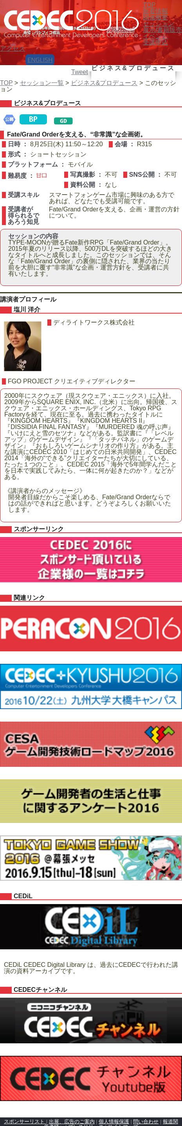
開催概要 (155, 17)
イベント (155, 36)
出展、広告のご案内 (72, 1121)
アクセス (12, 48)
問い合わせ (146, 1121)
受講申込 (155, 42)
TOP (6, 83)
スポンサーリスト (25, 1121)
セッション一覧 (42, 83)
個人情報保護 (114, 1121)
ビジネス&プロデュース (104, 83)
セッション (158, 23)
